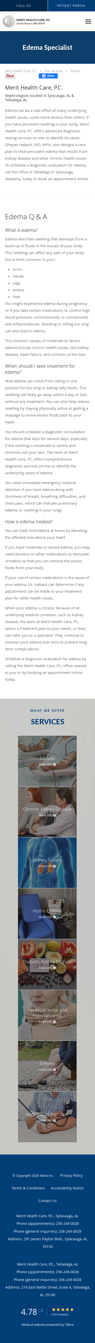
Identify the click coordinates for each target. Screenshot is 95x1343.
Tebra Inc (46, 1175)
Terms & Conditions (28, 1188)
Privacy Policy (71, 1175)
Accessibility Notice (67, 1188)
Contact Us (48, 1200)
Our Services (53, 71)
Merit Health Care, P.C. (21, 71)
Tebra (69, 1324)
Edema (75, 71)
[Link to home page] (41, 21)
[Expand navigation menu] (88, 21)
